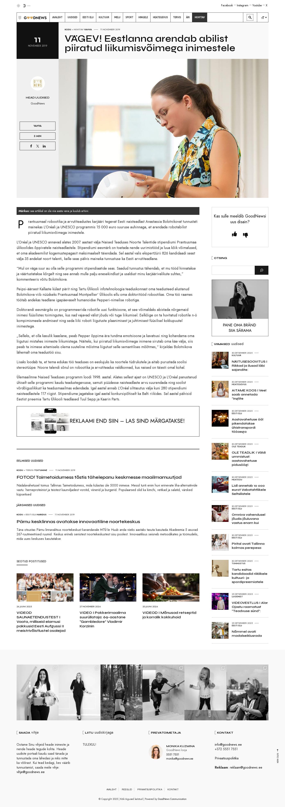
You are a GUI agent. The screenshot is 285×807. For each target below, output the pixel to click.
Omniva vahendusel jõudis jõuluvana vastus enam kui (248, 519)
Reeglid (127, 789)
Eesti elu (31, 514)
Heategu (237, 479)
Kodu (68, 29)
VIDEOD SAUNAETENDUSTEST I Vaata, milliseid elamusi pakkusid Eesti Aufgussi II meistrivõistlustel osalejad (41, 621)
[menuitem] (57, 17)
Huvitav (79, 29)
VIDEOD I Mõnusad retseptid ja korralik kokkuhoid (169, 614)
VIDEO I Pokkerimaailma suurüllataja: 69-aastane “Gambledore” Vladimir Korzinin (103, 619)
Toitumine (40, 470)
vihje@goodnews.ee (31, 772)
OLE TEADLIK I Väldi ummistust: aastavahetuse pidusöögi (249, 459)
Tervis (30, 470)
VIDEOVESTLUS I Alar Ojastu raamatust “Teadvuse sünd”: (250, 607)
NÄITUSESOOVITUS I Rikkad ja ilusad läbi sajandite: (249, 366)
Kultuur (236, 355)
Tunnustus (238, 563)
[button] (19, 17)
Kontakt (173, 789)
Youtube (257, 5)
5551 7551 (172, 754)
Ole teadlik (239, 446)
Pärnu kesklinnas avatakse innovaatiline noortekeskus (78, 521)
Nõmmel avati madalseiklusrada (247, 634)
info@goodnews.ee (228, 744)
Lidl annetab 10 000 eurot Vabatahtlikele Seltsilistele (249, 490)
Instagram (242, 5)
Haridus (41, 514)
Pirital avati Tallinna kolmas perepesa (248, 546)
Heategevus (239, 384)
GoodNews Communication (172, 799)
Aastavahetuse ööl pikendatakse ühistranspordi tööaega (247, 425)
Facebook (227, 5)
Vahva (88, 29)
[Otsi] (261, 270)
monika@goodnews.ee (179, 758)
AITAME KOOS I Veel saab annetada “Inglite (249, 394)
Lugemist (237, 596)
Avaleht (111, 789)
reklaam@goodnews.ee (246, 767)
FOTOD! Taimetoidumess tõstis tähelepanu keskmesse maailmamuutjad (99, 477)
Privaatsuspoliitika (227, 758)
